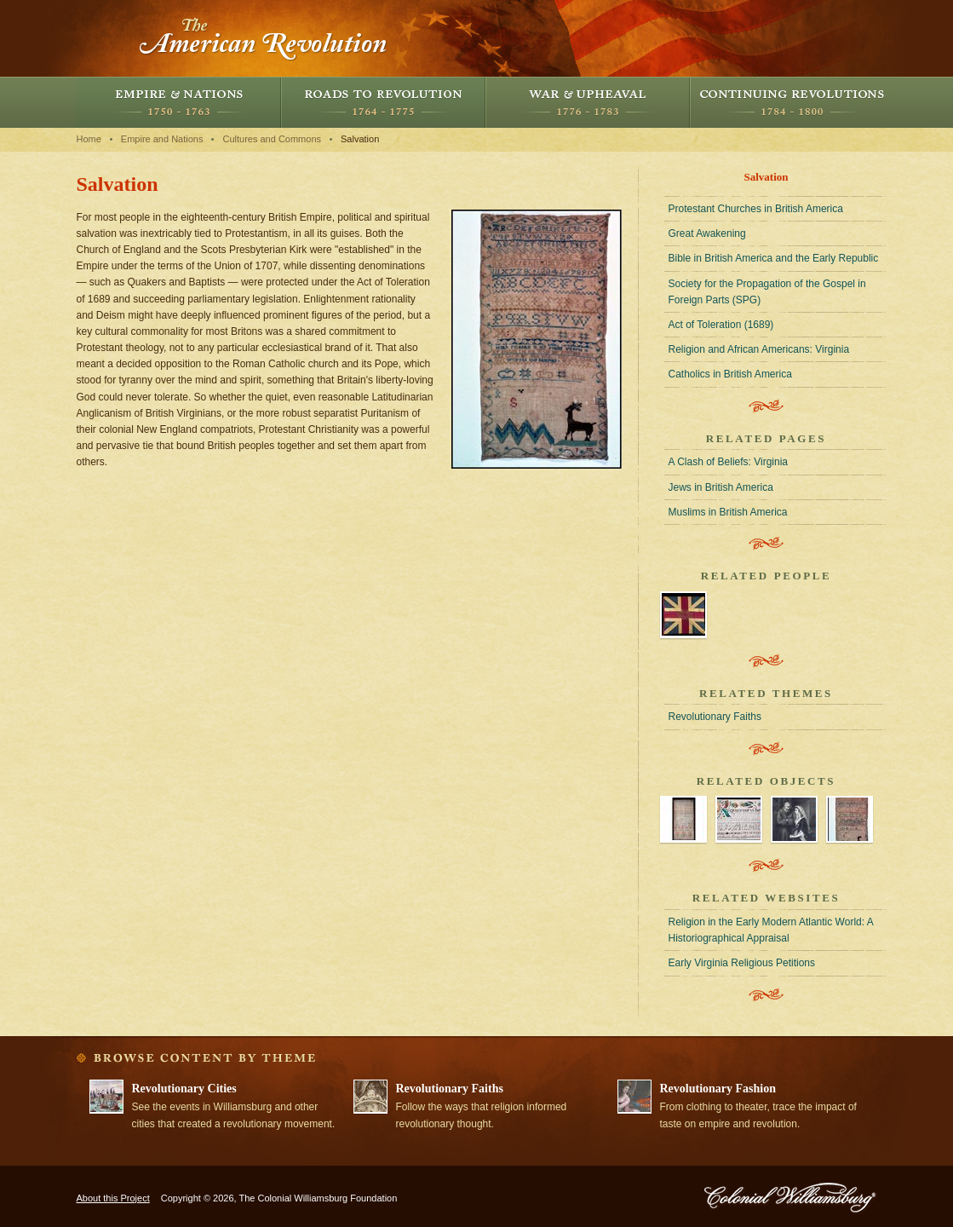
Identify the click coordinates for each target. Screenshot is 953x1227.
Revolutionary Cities (184, 1088)
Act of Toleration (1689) (721, 325)
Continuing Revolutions (792, 102)
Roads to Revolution (383, 102)
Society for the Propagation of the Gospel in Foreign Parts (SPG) (767, 292)
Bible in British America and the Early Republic (774, 258)
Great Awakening (707, 233)
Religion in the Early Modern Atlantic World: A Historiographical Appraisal (771, 930)
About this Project (113, 1198)
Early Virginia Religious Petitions (742, 963)
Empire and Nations (179, 102)
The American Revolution (264, 38)
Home (89, 139)
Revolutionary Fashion (718, 1088)
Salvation (360, 139)
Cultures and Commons (271, 139)
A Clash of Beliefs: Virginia (729, 462)
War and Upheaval (587, 102)
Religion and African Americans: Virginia (759, 349)
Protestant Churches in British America (756, 209)
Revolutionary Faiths (715, 717)
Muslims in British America (728, 512)
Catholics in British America (730, 374)
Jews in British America (721, 487)
